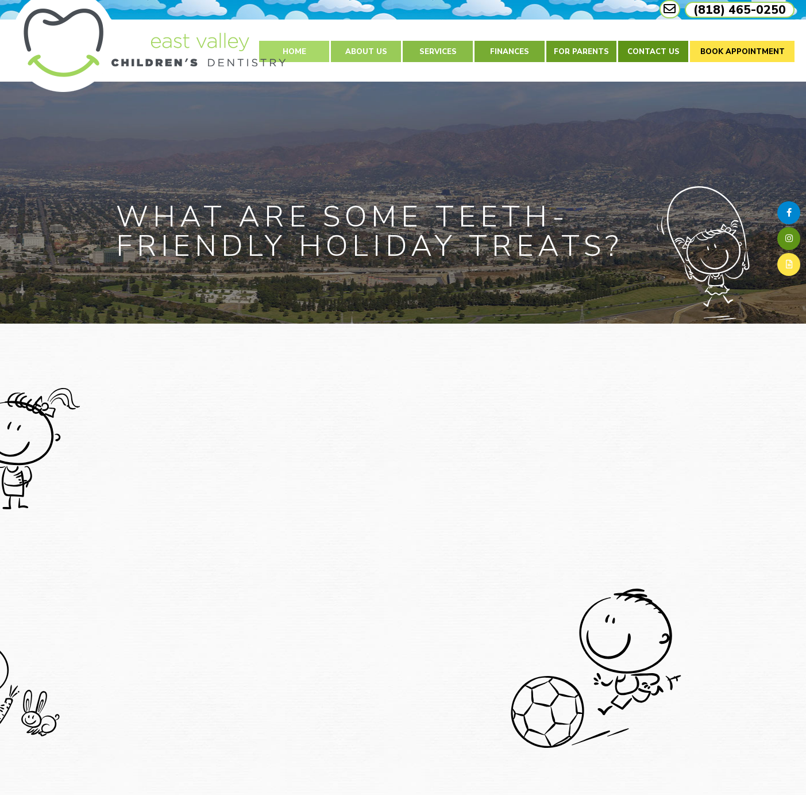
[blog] (788, 264)
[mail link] (670, 9)
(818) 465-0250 (739, 10)
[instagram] (788, 238)
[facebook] (788, 212)
